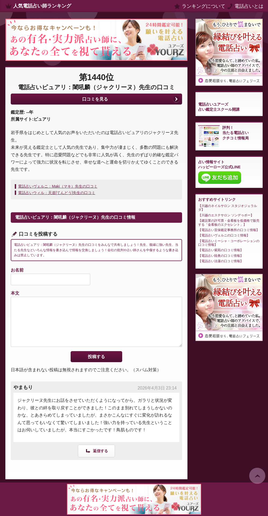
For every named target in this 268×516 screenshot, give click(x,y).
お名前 (17, 270)
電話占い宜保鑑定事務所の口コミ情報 (228, 230)
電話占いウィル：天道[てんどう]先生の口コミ (56, 193)
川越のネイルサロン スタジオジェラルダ (227, 207)
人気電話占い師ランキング (42, 6)
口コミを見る (95, 99)
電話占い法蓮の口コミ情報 (220, 261)
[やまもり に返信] (96, 450)
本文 (15, 293)
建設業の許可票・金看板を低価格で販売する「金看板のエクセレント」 (228, 222)
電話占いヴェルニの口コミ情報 (224, 235)
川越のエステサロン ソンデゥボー (226, 215)
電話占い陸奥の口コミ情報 (220, 256)
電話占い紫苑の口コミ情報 (220, 250)
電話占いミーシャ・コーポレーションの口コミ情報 (228, 243)
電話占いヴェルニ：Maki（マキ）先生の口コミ (57, 186)
